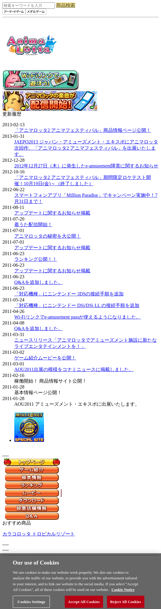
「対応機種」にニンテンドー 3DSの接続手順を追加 (69, 293)
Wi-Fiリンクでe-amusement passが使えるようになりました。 (77, 316)
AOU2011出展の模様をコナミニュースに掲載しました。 (74, 369)
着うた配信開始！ (33, 224)
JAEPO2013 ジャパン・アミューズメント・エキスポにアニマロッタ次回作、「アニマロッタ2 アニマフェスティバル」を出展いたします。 (86, 148)
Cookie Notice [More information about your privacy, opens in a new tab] (123, 592)
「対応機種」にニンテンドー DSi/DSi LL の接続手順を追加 (76, 305)
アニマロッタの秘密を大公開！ (47, 236)
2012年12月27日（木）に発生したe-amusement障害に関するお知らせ (86, 165)
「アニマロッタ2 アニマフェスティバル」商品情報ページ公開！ (82, 130)
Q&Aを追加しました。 (38, 282)
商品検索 (65, 5)
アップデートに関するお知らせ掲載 (52, 212)
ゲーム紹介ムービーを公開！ (45, 357)
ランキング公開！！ (35, 259)
